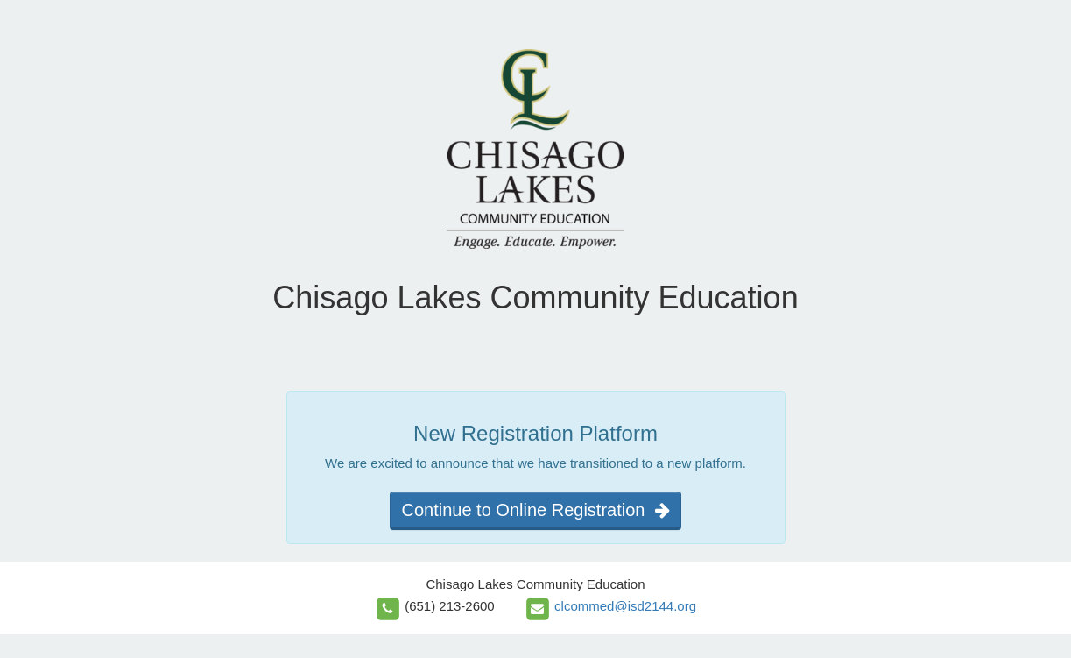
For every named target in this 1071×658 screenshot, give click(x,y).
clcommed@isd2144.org (625, 605)
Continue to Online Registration (535, 510)
